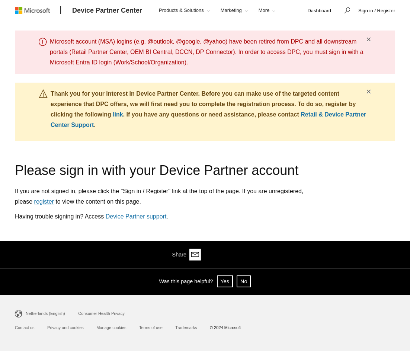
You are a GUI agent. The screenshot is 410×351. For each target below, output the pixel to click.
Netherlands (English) (45, 313)
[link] (319, 11)
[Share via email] (389, 255)
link (118, 114)
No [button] (243, 281)
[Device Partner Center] (107, 11)
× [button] (368, 39)
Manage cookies (111, 327)
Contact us (25, 327)
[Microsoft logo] (38, 10)
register (44, 201)
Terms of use (151, 327)
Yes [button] (225, 281)
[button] (345, 11)
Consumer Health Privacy (101, 313)
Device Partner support (136, 216)
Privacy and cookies (65, 327)
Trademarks (186, 327)
